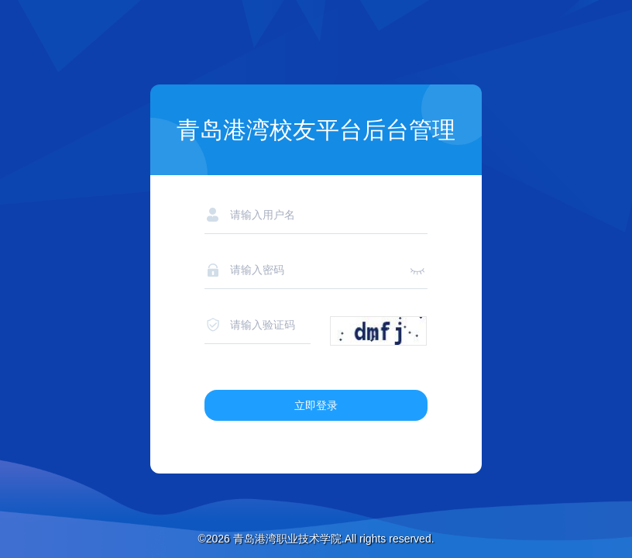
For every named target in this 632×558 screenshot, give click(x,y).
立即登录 (316, 405)
